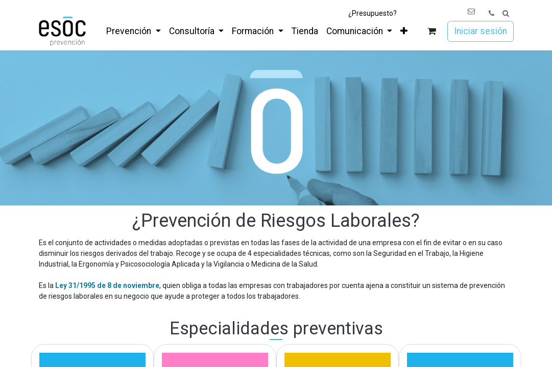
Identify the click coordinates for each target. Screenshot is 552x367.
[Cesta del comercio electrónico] (431, 31)
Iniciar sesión (480, 31)
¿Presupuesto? (372, 13)
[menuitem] (133, 31)
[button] (505, 13)
